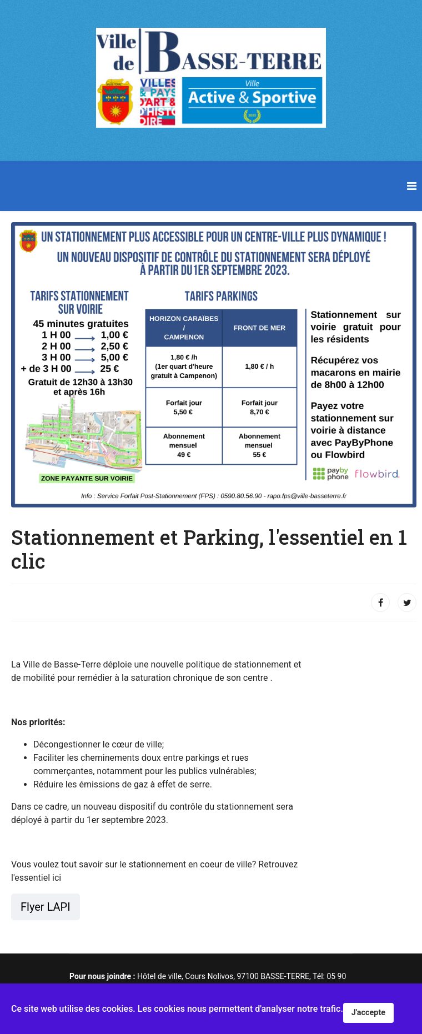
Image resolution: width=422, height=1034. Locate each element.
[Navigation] (411, 186)
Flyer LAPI (46, 906)
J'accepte (368, 1012)
